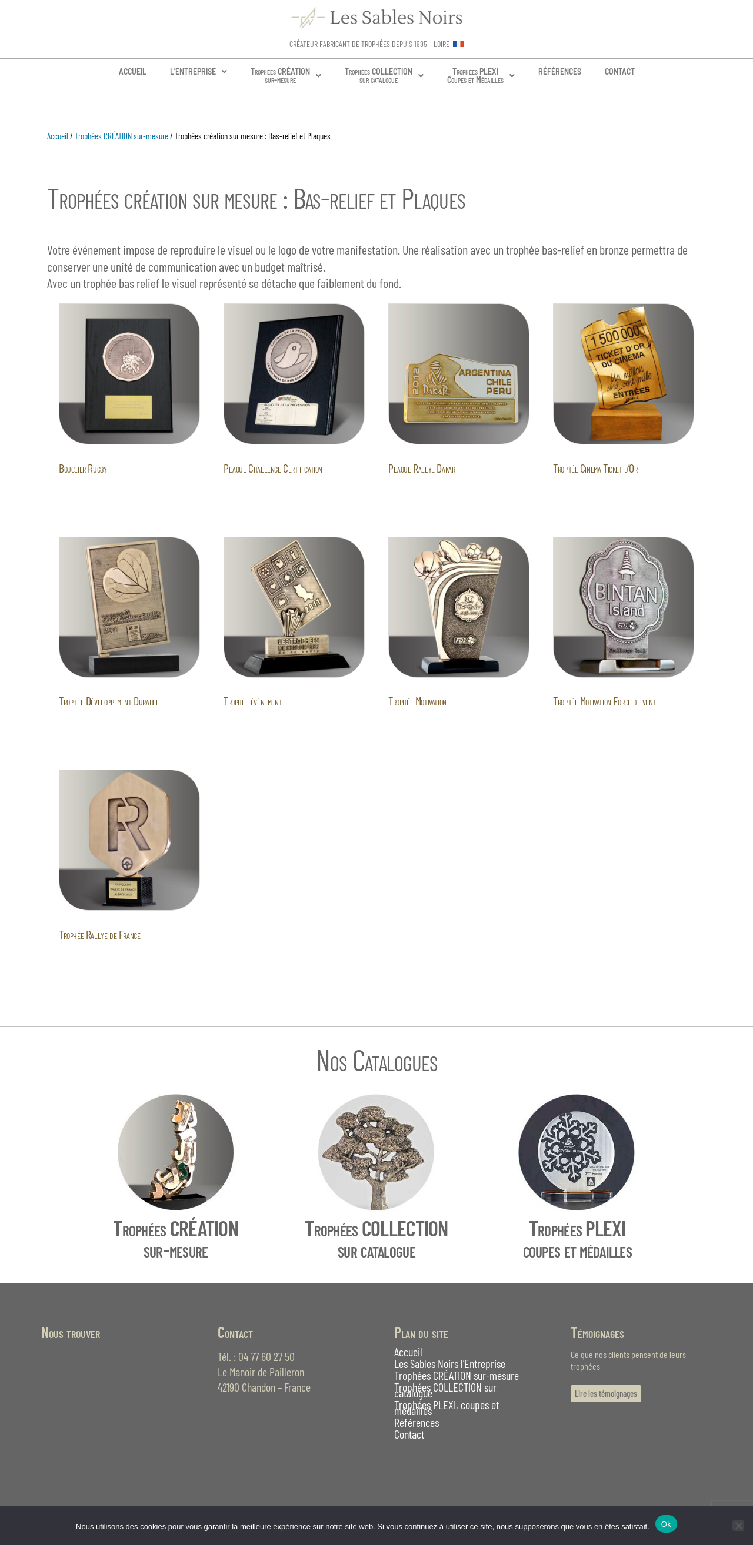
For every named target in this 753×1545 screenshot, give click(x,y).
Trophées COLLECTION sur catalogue (445, 1390)
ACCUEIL (132, 71)
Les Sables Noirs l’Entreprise (449, 1363)
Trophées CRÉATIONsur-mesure (286, 75)
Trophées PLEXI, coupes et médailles (446, 1407)
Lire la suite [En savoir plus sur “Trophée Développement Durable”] (97, 728)
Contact (409, 1434)
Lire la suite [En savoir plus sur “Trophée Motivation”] (426, 728)
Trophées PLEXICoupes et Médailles (481, 75)
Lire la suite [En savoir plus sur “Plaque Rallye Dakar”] (426, 495)
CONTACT (620, 71)
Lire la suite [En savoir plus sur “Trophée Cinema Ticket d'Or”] (591, 495)
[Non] (738, 1525)
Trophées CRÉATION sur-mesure (121, 136)
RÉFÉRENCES (559, 71)
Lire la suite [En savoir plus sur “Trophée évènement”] (261, 728)
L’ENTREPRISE (198, 71)
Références (416, 1422)
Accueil (57, 136)
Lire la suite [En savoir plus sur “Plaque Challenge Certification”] (261, 495)
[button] (198, 72)
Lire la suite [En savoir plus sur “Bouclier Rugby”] (97, 495)
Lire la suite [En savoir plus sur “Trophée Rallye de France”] (97, 961)
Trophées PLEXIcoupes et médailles (577, 1238)
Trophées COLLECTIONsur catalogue (384, 75)
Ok (666, 1524)
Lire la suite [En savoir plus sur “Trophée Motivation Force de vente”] (591, 728)
